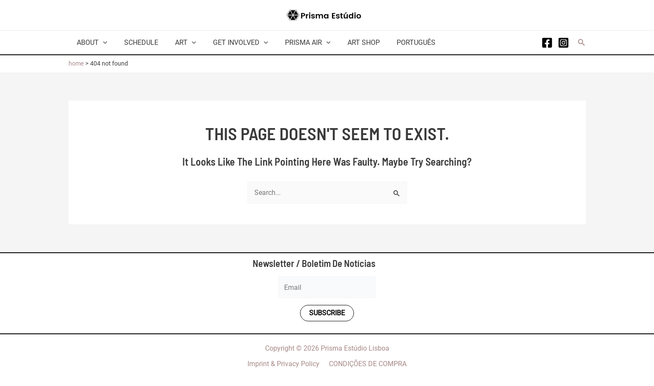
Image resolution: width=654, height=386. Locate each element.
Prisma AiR (293, 42)
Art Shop (346, 42)
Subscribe (327, 313)
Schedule (136, 42)
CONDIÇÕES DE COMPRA (366, 364)
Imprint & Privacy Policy (285, 364)
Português (395, 42)
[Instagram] (563, 42)
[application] (101, 42)
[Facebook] (547, 42)
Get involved (229, 42)
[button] (581, 42)
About (90, 42)
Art (177, 42)
